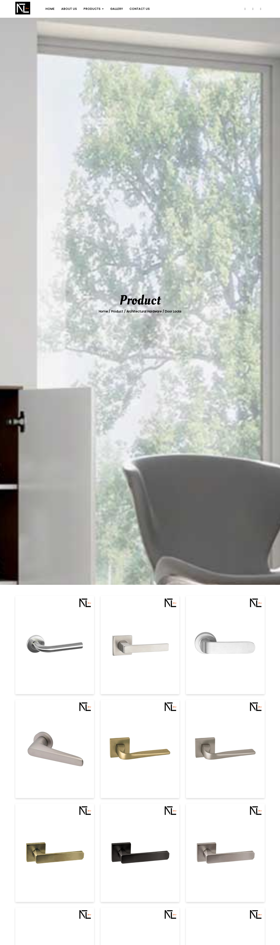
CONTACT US (140, 9)
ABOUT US (69, 9)
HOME (50, 9)
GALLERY (116, 9)
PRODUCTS (94, 9)
